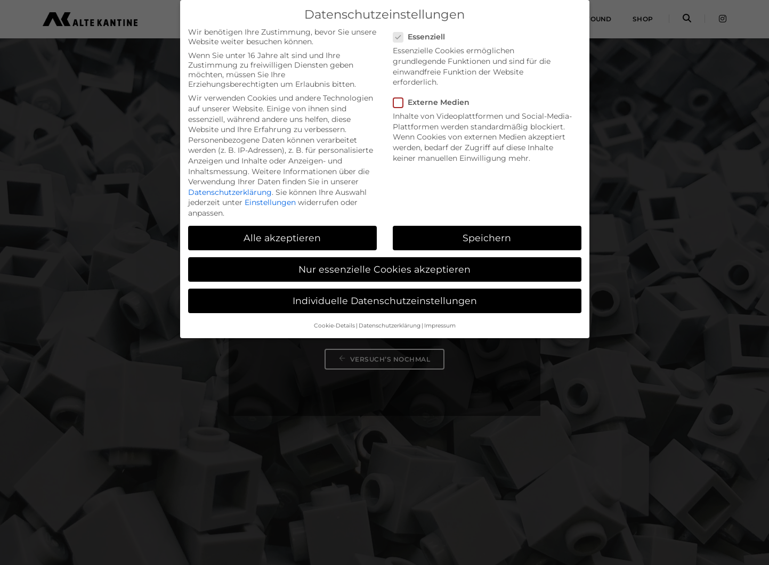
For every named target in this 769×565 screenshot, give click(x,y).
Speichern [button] (487, 237)
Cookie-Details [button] (334, 325)
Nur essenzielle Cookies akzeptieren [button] (384, 269)
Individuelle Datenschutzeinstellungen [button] (385, 300)
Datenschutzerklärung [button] (389, 325)
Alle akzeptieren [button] (282, 237)
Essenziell (422, 37)
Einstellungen (270, 202)
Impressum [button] (440, 325)
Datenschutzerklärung (230, 192)
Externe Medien (434, 102)
